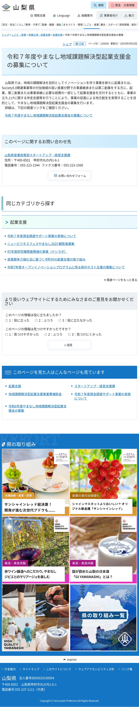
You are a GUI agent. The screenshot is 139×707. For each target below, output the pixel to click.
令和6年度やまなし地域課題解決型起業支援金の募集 (38, 408)
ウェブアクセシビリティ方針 (96, 669)
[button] (122, 5)
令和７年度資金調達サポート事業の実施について (41, 236)
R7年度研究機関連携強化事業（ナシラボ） (37, 251)
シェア (67, 44)
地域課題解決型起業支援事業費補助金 (35, 394)
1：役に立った (19, 320)
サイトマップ (31, 669)
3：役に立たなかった (77, 320)
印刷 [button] (81, 43)
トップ (5, 34)
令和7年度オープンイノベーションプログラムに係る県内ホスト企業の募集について (66, 267)
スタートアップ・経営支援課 (94, 386)
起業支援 (58, 34)
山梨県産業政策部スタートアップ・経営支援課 (37, 155)
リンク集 (126, 669)
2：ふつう (46, 320)
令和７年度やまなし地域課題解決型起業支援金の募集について (48, 115)
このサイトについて (58, 669)
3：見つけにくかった (87, 334)
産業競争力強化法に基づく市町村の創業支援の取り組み (46, 259)
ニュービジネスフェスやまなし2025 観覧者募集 (40, 243)
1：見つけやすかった (24, 334)
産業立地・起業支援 (39, 34)
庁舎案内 (10, 669)
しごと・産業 (18, 34)
